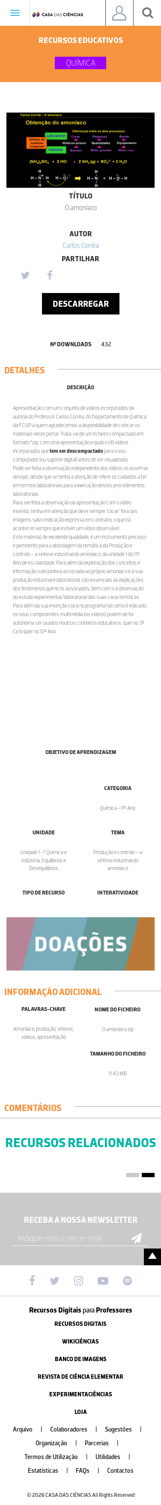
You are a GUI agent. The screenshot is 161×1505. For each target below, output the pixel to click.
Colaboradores (77, 1429)
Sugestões (127, 1429)
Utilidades (116, 1457)
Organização (60, 1443)
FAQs (91, 1471)
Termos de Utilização (59, 1457)
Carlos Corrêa (81, 245)
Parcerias (105, 1443)
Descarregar (81, 304)
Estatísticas (51, 1471)
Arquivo (31, 1429)
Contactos (120, 1471)
